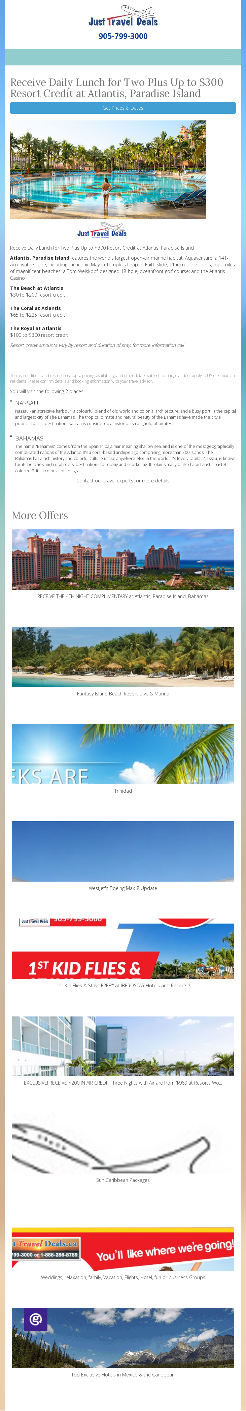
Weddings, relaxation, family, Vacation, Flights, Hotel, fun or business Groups (123, 1245)
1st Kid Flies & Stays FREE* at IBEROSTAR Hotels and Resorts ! (123, 954)
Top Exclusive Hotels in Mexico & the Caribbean (123, 1343)
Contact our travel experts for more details (123, 480)
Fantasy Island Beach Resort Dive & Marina (123, 662)
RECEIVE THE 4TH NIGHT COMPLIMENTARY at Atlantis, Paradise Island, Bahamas (123, 564)
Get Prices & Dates (123, 108)
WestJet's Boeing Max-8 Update (123, 856)
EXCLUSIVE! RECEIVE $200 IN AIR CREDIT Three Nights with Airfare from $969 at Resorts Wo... (123, 1051)
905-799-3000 (123, 36)
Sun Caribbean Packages (123, 1148)
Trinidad (123, 759)
